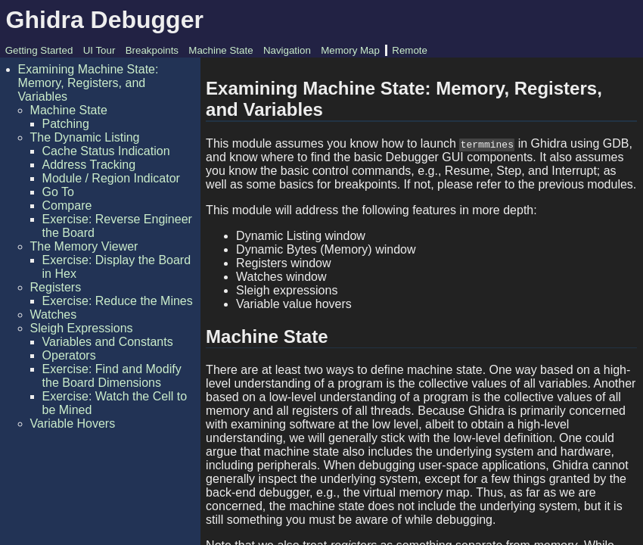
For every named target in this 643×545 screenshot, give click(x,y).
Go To (58, 191)
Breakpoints (152, 50)
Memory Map (350, 50)
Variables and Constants (107, 341)
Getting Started (39, 50)
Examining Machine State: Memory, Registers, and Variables (88, 83)
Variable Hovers (73, 423)
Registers (56, 287)
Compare (67, 205)
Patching (65, 123)
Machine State (220, 50)
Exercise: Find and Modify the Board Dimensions (112, 376)
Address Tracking (89, 164)
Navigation (287, 50)
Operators (69, 355)
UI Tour (99, 50)
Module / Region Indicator (111, 178)
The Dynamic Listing (85, 137)
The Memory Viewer (84, 246)
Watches (53, 314)
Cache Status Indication (106, 151)
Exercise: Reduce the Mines (117, 300)
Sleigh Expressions (81, 328)
